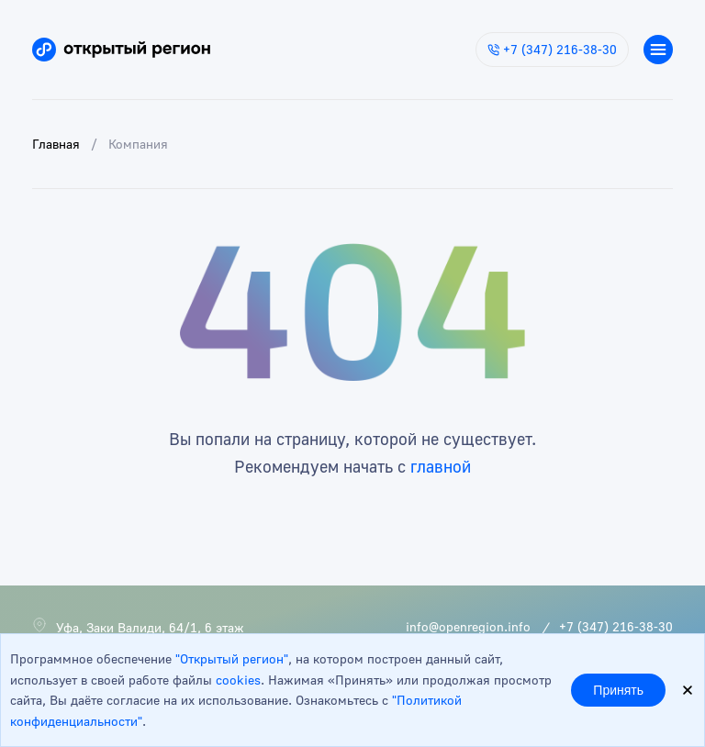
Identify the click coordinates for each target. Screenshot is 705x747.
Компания (138, 143)
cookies (238, 679)
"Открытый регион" (231, 658)
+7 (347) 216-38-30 (552, 49)
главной (440, 466)
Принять (618, 690)
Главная (56, 143)
